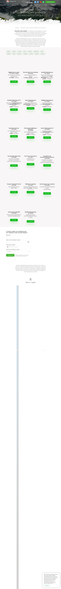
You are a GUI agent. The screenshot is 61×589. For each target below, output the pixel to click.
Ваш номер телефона (10, 247)
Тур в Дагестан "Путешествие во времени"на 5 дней (47, 160)
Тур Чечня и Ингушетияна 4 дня (30, 160)
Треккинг (8, 51)
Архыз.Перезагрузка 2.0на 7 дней (47, 132)
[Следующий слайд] (44, 494)
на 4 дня (25, 51)
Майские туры (37, 51)
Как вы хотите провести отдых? (13, 252)
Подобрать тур (10, 258)
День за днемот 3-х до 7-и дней (13, 76)
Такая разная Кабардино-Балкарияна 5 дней (30, 132)
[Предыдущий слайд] (16, 494)
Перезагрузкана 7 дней (47, 104)
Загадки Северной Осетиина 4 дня (14, 187)
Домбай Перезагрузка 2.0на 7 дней (14, 104)
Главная (17, 27)
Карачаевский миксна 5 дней (14, 132)
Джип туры (9, 56)
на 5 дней (14, 51)
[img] (8, 1)
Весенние (30, 51)
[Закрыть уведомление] (59, 573)
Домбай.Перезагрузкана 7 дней (47, 76)
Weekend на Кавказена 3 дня (30, 187)
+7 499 (27, 2)
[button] (50, 2)
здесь (54, 583)
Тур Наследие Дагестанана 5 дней (13, 160)
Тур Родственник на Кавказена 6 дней (30, 76)
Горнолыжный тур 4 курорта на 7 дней (47, 187)
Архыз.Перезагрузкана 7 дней (30, 104)
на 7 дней (19, 51)
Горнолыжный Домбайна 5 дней (14, 215)
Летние (43, 51)
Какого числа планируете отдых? (13, 242)
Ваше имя (8, 238)
